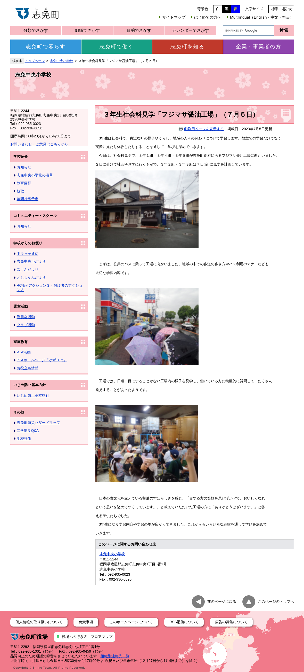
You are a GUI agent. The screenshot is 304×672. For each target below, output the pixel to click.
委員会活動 (26, 317)
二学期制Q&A (28, 430)
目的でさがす (139, 30)
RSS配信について (184, 622)
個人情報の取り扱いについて (38, 622)
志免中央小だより (31, 261)
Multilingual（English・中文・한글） (262, 17)
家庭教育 (20, 342)
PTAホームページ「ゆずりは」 (42, 360)
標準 (274, 9)
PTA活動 (24, 352)
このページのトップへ (276, 601)
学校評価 (24, 438)
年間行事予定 (27, 199)
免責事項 (86, 622)
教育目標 (24, 183)
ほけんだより (27, 269)
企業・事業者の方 (258, 46)
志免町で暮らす (45, 46)
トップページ (35, 61)
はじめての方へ (207, 17)
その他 (18, 412)
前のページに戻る (221, 601)
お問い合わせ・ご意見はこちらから (39, 144)
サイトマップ (173, 17)
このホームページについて (131, 622)
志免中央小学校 (61, 61)
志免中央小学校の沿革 (35, 175)
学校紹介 (20, 156)
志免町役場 (33, 637)
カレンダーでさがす (190, 30)
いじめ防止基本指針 (33, 395)
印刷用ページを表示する (204, 129)
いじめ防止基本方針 (29, 385)
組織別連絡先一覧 (115, 656)
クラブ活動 (26, 325)
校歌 (20, 191)
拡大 (287, 9)
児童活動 (20, 306)
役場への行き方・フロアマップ (87, 637)
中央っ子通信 (27, 254)
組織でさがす (87, 30)
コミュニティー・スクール (35, 216)
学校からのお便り (27, 243)
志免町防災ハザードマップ (38, 422)
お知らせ (24, 167)
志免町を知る (187, 46)
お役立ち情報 (27, 368)
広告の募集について (231, 622)
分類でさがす (35, 30)
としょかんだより (31, 277)
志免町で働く (117, 46)
